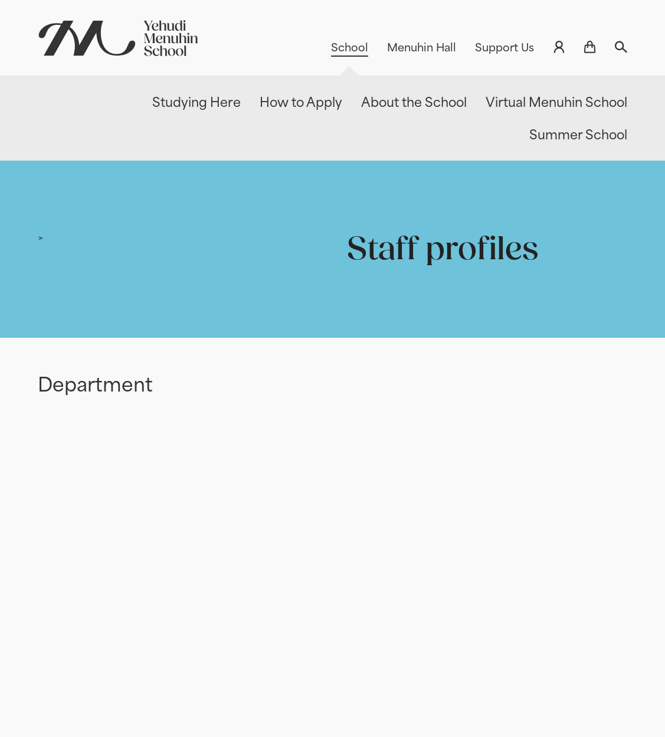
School (349, 47)
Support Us (504, 47)
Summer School (578, 134)
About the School (414, 102)
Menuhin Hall (421, 47)
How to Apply (301, 102)
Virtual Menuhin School (556, 102)
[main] (332, 437)
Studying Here (196, 102)
